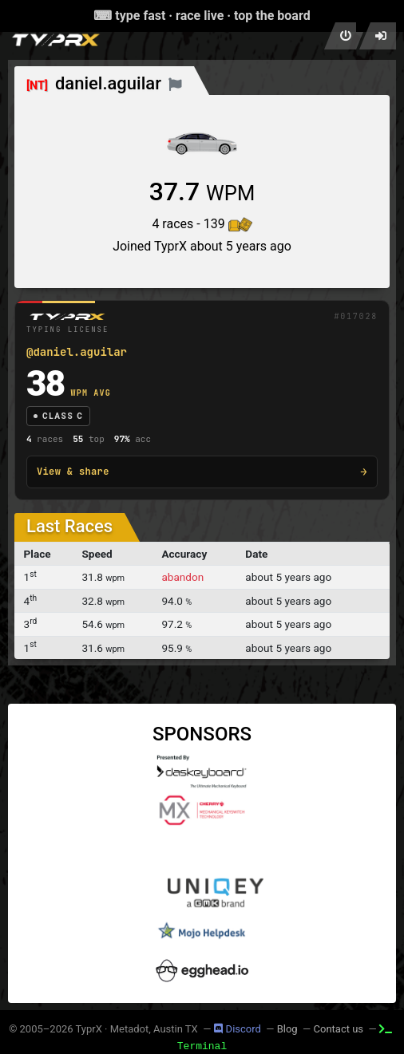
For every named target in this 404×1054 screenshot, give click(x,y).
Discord (237, 1029)
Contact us (339, 1029)
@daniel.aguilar (76, 352)
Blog (287, 1029)
